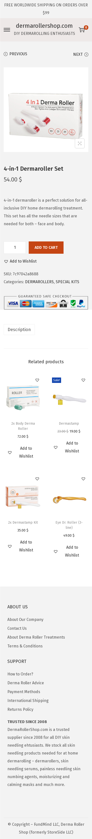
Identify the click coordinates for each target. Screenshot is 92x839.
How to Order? (20, 674)
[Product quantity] (15, 248)
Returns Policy (20, 709)
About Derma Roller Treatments (36, 637)
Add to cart (46, 247)
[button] (20, 261)
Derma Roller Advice (25, 683)
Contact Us (17, 628)
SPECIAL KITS (67, 282)
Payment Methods (23, 691)
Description (19, 329)
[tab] (46, 329)
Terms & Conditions (25, 646)
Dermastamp (69, 423)
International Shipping (28, 700)
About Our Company (25, 619)
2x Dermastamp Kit (23, 522)
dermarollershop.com (44, 25)
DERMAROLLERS (39, 282)
